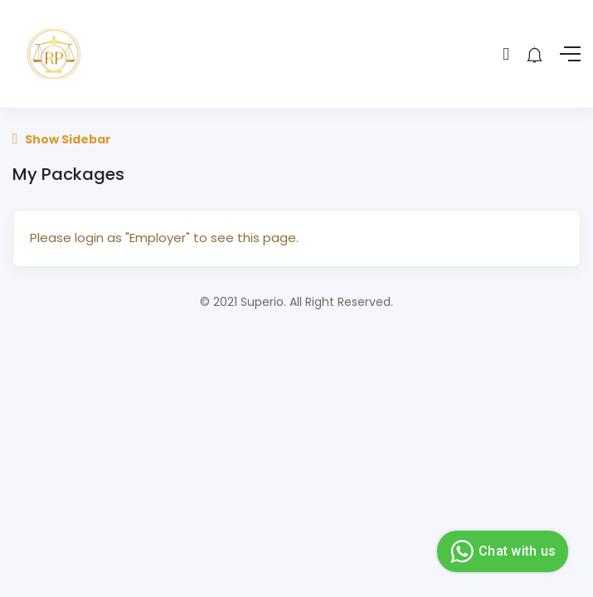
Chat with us (500, 551)
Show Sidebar (61, 139)
